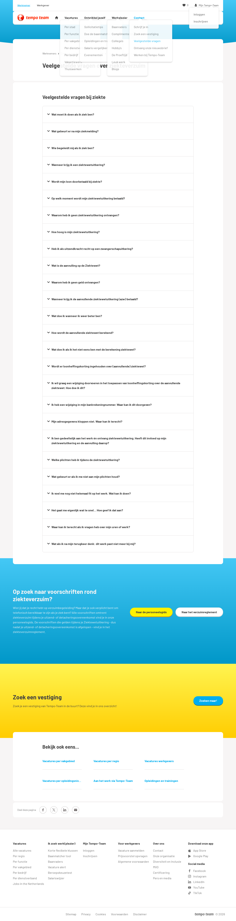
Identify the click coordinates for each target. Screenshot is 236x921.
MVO (156, 867)
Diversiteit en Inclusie (167, 861)
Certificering (161, 872)
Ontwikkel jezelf (94, 17)
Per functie (20, 861)
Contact (139, 17)
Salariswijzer (56, 878)
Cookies (101, 914)
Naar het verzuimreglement (199, 612)
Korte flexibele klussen (63, 850)
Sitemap (71, 914)
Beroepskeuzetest (60, 872)
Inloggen (88, 850)
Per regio (19, 856)
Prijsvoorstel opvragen (133, 856)
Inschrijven (90, 856)
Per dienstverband (25, 878)
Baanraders (55, 861)
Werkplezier (119, 17)
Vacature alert (57, 867)
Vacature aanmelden (131, 850)
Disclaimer (140, 914)
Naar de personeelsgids (151, 612)
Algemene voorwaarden (133, 861)
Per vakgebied (22, 867)
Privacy (86, 914)
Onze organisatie (164, 856)
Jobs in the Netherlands (28, 883)
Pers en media (162, 878)
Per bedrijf (20, 872)
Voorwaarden (119, 914)
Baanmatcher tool (59, 856)
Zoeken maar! (208, 700)
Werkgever (43, 5)
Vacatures (71, 17)
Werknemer (23, 5)
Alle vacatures (22, 850)
